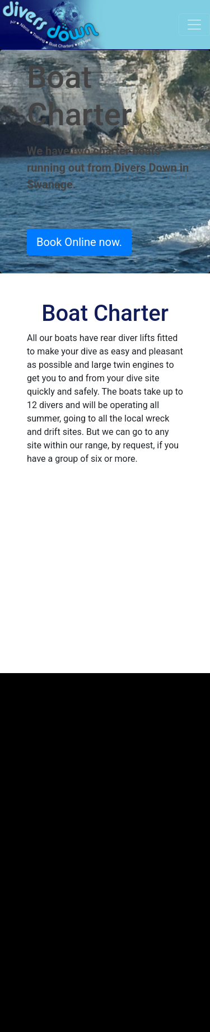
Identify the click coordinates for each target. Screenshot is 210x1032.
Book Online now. (79, 242)
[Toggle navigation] (194, 24)
